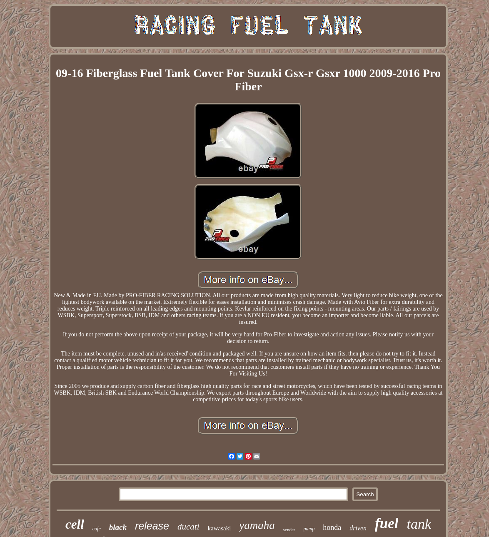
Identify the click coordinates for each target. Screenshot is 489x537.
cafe (96, 529)
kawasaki (219, 528)
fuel (386, 523)
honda (332, 527)
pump (309, 529)
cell (74, 524)
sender (289, 529)
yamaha (256, 525)
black (118, 527)
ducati (188, 527)
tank (419, 524)
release (152, 526)
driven (358, 528)
